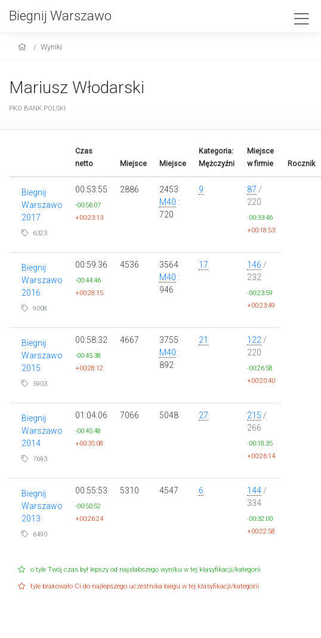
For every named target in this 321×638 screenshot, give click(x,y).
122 (254, 340)
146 (254, 264)
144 (254, 490)
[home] (23, 46)
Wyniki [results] (51, 46)
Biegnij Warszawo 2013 (42, 506)
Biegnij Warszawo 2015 (42, 355)
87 (252, 189)
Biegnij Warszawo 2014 (42, 430)
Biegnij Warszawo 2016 (42, 280)
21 (203, 340)
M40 (167, 202)
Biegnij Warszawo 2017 (42, 205)
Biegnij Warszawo (60, 15)
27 (203, 415)
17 (203, 264)
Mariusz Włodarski (76, 87)
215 (254, 415)
